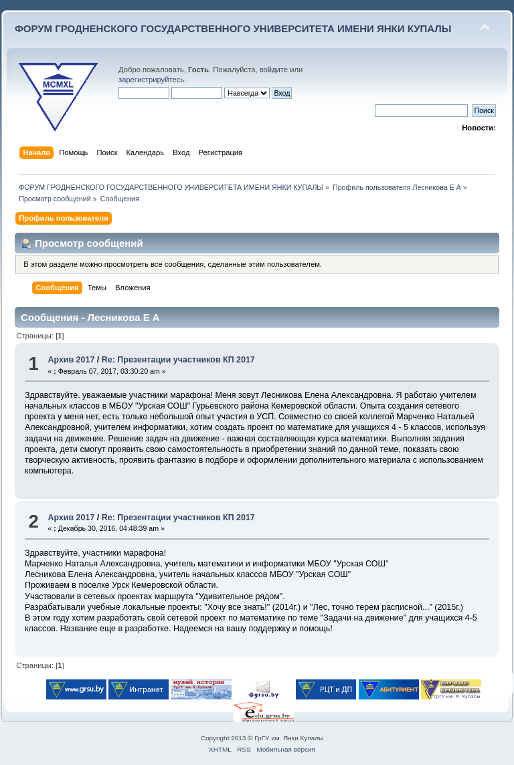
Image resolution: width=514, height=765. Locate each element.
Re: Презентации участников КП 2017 (178, 359)
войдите (274, 70)
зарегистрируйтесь (151, 80)
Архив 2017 (71, 359)
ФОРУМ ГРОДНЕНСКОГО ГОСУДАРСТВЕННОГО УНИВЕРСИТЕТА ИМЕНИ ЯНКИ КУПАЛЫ (233, 28)
